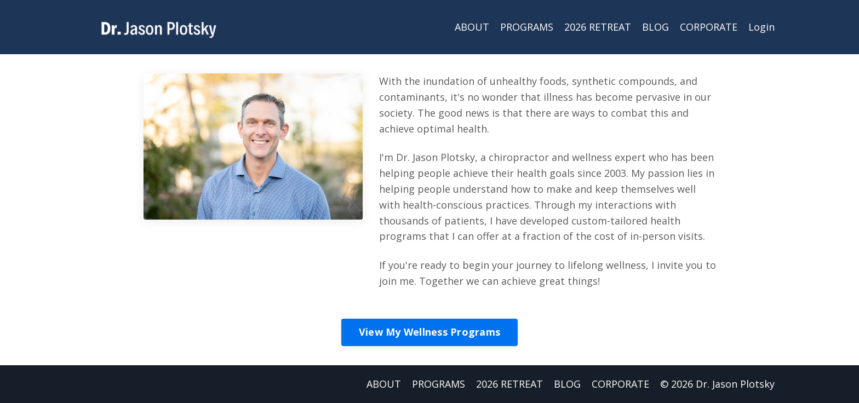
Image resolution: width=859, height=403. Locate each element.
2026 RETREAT (597, 26)
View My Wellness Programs (429, 331)
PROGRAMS (526, 26)
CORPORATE (708, 26)
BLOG (655, 26)
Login (761, 26)
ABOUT (472, 26)
